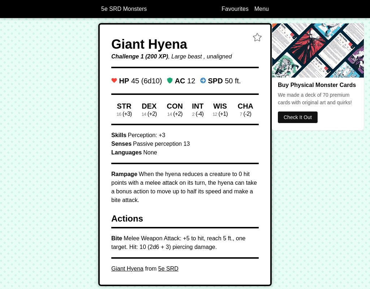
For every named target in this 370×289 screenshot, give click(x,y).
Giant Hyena (127, 269)
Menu (261, 9)
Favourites (235, 9)
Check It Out (298, 117)
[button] (257, 38)
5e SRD (168, 269)
